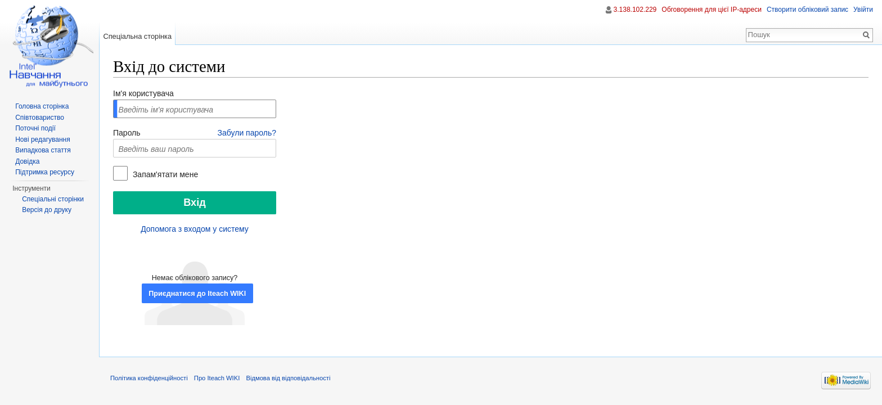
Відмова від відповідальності (288, 378)
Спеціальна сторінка (137, 36)
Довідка (27, 161)
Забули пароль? (247, 132)
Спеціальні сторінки (53, 199)
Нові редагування (42, 139)
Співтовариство (39, 118)
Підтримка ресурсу (44, 172)
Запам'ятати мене (164, 174)
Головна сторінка (42, 106)
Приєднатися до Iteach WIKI (197, 294)
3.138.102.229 (635, 10)
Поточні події (35, 128)
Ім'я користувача (143, 93)
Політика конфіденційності (149, 378)
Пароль (127, 132)
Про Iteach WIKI (217, 378)
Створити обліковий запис (807, 10)
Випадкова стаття (42, 150)
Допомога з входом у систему (195, 228)
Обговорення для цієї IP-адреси (712, 10)
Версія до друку (46, 210)
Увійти (863, 10)
